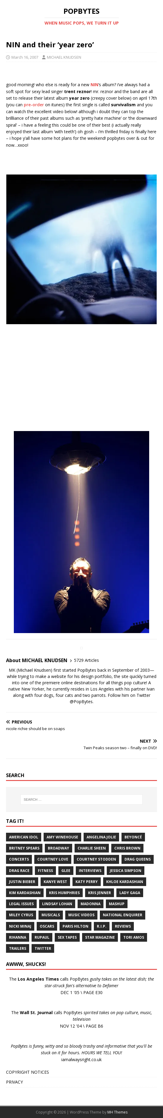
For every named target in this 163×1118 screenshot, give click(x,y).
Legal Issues (21, 903)
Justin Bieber (22, 881)
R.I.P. (101, 926)
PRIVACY (14, 1082)
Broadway (58, 848)
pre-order (34, 104)
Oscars (47, 926)
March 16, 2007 (24, 57)
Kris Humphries (64, 892)
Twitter (43, 948)
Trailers (17, 948)
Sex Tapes (67, 937)
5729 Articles (86, 660)
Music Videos (81, 914)
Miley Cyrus (21, 914)
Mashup (117, 903)
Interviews (90, 870)
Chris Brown (127, 848)
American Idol (23, 837)
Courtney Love (52, 859)
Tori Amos (133, 937)
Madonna (90, 903)
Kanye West (55, 881)
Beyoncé (133, 837)
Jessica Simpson (125, 870)
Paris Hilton (75, 926)
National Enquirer (122, 914)
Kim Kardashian (25, 892)
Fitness (45, 870)
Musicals (51, 914)
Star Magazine (100, 937)
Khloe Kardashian (124, 881)
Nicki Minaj (20, 926)
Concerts (19, 859)
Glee (65, 870)
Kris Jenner (99, 892)
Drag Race (19, 870)
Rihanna (17, 937)
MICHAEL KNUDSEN (64, 57)
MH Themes (117, 1112)
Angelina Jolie (101, 837)
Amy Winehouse (62, 837)
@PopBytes (81, 701)
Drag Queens (138, 859)
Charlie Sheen (92, 848)
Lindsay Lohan (57, 903)
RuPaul (42, 937)
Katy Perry (86, 881)
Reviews (123, 926)
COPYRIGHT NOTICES (27, 1072)
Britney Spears (24, 848)
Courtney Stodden (96, 859)
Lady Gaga (129, 892)
